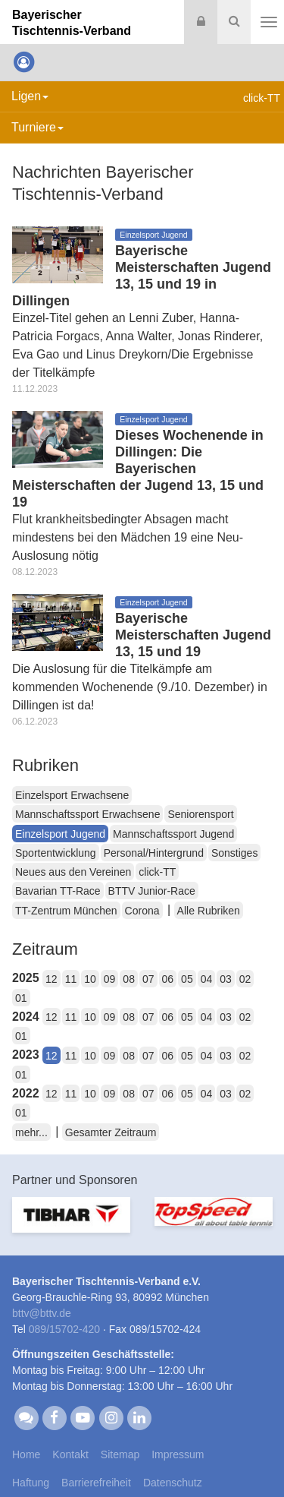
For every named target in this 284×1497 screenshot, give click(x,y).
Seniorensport (200, 814)
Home (26, 1454)
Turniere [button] (37, 127)
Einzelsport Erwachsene (72, 795)
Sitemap (120, 1454)
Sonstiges (234, 853)
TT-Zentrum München (66, 911)
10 (90, 979)
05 (187, 979)
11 (71, 979)
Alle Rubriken (208, 911)
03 (226, 979)
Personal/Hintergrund (154, 853)
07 (148, 979)
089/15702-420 (64, 1329)
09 (110, 979)
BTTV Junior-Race (151, 891)
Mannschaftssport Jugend (173, 834)
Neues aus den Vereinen (73, 872)
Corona (142, 911)
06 (168, 979)
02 (245, 979)
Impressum (177, 1454)
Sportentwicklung (55, 853)
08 (129, 979)
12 (51, 979)
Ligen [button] (29, 96)
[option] (71, 1224)
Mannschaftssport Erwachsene (87, 814)
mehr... (31, 1132)
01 (21, 998)
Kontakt (70, 1454)
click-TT (157, 872)
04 (207, 979)
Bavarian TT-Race (58, 891)
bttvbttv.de (41, 1313)
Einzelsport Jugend (60, 834)
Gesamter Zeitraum (111, 1132)
